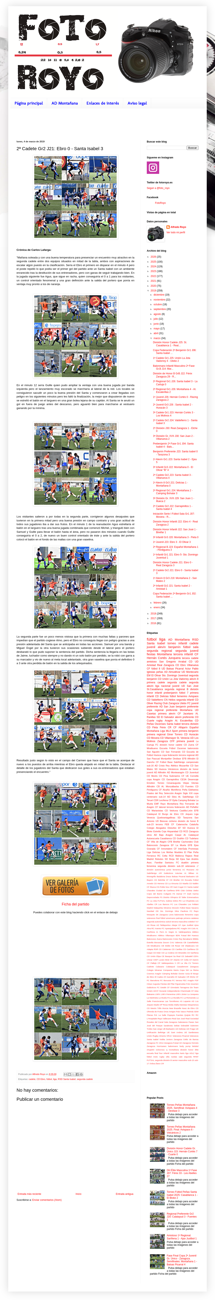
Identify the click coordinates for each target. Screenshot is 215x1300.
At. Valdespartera (183, 932)
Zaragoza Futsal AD (173, 1043)
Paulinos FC (186, 911)
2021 (154, 280)
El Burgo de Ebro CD (171, 814)
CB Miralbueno (153, 946)
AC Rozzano (188, 870)
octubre (158, 304)
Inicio (78, 1194)
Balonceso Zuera (154, 939)
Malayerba (158, 908)
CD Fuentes (187, 786)
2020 (154, 285)
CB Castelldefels (190, 942)
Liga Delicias (153, 852)
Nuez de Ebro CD (190, 1008)
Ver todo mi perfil (175, 232)
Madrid (150, 908)
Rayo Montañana (169, 804)
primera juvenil (185, 741)
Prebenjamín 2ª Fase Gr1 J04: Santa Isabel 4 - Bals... (173, 445)
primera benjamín (188, 731)
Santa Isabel (174, 723)
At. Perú (160, 932)
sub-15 (191, 1060)
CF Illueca (151, 887)
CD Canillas (177, 949)
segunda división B (163, 1060)
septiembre (160, 309)
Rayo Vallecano (165, 1018)
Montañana (186, 710)
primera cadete (156, 682)
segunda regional (159, 650)
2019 (154, 290)
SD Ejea (180, 859)
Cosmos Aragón (154, 973)
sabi (181, 1057)
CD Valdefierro (155, 699)
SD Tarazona (185, 817)
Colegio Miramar (154, 970)
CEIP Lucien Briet (161, 960)
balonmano (173, 1046)
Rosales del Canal (155, 1022)
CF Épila (173, 800)
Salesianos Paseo (186, 1022)
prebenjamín (171, 692)
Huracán (163, 991)
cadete (32, 1079)
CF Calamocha (179, 824)
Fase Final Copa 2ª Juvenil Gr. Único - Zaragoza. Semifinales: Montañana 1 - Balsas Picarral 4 (182, 1260)
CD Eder (157, 953)
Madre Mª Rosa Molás (163, 1005)
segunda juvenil (186, 650)
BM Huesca (193, 935)
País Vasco (181, 1011)
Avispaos (193, 696)
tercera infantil (183, 654)
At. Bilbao (189, 873)
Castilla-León (185, 810)
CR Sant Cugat (176, 887)
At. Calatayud (191, 835)
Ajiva (196, 925)
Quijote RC (189, 1015)
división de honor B (188, 821)
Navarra (194, 908)
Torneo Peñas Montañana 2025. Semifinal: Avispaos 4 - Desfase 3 (182, 1107)
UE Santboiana (191, 1032)
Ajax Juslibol (187, 925)
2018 (154, 613)
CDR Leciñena (161, 800)
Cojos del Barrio (154, 894)
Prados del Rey (155, 793)
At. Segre (169, 932)
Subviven (194, 1025)
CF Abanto (175, 960)
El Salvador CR (182, 977)
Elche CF (194, 977)
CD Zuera (189, 745)
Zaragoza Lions (166, 914)
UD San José (189, 686)
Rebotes (159, 859)
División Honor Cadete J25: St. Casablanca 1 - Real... (170, 344)
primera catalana (191, 918)
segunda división (166, 866)
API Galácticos (166, 873)
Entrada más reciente (29, 1194)
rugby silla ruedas (168, 1057)
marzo (157, 338)
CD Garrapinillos (170, 779)
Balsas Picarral (178, 876)
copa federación (170, 755)
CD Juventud (191, 772)
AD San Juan (167, 706)
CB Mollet (165, 946)
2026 (154, 256)
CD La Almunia (171, 883)
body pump (185, 1046)
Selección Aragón (173, 793)
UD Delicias (180, 1029)
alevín (162, 647)
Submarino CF (176, 776)
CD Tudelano (191, 838)
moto (155, 1057)
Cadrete (150, 966)
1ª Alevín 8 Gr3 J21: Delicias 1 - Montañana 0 (170, 484)
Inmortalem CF (169, 848)
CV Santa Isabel (191, 887)
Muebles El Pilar (183, 852)
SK (157, 914)
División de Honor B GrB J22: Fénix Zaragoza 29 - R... (172, 375)
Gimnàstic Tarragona (180, 987)
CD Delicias (161, 696)
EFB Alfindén (189, 758)
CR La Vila (182, 963)
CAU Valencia (176, 942)
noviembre (160, 299)
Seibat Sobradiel (181, 1025)
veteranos (190, 866)
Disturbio (172, 828)
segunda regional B (176, 689)
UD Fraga (190, 1029)
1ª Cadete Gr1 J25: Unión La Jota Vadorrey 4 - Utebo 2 (171, 359)
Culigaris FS (169, 894)
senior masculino (179, 1060)
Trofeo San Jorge (154, 1029)
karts (182, 1053)
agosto (158, 314)
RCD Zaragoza (190, 831)
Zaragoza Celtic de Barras (186, 1039)
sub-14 (162, 797)
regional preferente (166, 710)
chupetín (150, 1050)
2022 (154, 276)
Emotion (151, 783)
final (158, 918)
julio (156, 318)
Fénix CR (165, 727)
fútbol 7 (183, 692)
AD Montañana (64, 103)
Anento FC (159, 928)
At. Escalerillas (184, 720)
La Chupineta (189, 901)
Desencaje (193, 779)
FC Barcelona (153, 980)
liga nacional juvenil (167, 686)
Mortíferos (176, 789)
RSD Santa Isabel (67, 1079)
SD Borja (169, 859)
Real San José (178, 1018)
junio (157, 323)
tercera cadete (190, 658)
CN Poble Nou (162, 887)
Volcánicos (173, 769)
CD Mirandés (180, 953)
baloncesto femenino (183, 914)
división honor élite (189, 1050)
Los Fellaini (193, 904)
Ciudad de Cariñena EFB (168, 890)
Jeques (189, 814)
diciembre (159, 294)
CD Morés (152, 776)
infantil (182, 643)
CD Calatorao (165, 949)
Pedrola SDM (192, 1011)
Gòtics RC (177, 901)
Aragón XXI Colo (188, 928)
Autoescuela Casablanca (159, 838)
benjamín (174, 647)
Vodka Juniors (166, 1039)
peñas (159, 672)
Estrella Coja (159, 831)
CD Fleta (152, 727)
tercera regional (187, 755)
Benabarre (187, 939)
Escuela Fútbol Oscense (173, 748)
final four (159, 1053)
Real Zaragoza (165, 665)
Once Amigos (169, 1011)
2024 (154, 266)
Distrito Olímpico (170, 897)
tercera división (190, 723)
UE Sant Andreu (175, 1032)
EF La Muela (178, 845)
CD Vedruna (171, 810)
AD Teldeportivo (163, 925)
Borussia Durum (161, 942)
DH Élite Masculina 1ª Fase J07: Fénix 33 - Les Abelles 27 (182, 1173)
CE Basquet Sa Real (171, 956)
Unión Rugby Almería (156, 1036)
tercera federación (176, 807)
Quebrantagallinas (166, 817)
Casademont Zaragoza (187, 966)
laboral (162, 807)
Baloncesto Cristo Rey (172, 939)
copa (149, 710)
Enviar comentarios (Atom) (47, 1200)
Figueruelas (180, 984)
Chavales (151, 890)
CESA (183, 779)
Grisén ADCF (153, 991)
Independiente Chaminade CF (180, 991)
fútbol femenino (178, 696)
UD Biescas (161, 821)
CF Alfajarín (180, 727)
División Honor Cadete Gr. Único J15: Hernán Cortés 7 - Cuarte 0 (182, 1151)
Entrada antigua (124, 1194)
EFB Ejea (193, 845)
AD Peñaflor (192, 807)
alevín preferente (184, 717)
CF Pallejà (151, 963)
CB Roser (175, 946)
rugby (159, 720)
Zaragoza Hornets (190, 1043)
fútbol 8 (155, 668)
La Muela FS (164, 998)
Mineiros (167, 908)
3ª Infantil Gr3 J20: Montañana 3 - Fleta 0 (175, 537)
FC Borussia (165, 980)
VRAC (169, 1036)
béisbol (195, 1046)
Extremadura (192, 897)
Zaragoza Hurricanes (156, 1046)
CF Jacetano (185, 713)
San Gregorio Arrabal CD (175, 661)
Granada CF (153, 848)
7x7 (196, 921)
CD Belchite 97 (161, 880)
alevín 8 (194, 679)
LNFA (157, 994)
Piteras (150, 1015)
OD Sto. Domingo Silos (167, 911)
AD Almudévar (172, 672)
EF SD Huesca (186, 828)
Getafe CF (165, 987)
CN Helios (169, 699)
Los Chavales (180, 904)
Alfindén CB (153, 786)
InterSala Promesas (188, 848)
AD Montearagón (175, 772)
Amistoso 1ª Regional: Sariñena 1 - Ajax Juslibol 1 (182, 1237)
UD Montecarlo (190, 672)
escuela (150, 1053)
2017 (154, 618)
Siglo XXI (188, 793)
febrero (158, 602)
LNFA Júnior (181, 994)
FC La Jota (152, 901)
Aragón (169, 720)
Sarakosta (168, 1025)
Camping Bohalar (186, 800)
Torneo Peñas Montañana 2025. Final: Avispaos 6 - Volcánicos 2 (181, 1129)
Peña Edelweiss (190, 789)
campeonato (192, 762)
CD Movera (153, 738)
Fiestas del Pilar (167, 984)
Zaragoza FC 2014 (155, 1043)
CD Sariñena (192, 953)
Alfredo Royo (178, 227)
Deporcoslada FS (154, 897)
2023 (154, 271)
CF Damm (193, 960)
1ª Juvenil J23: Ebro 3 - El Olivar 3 (172, 542)
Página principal (28, 103)
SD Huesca (160, 769)
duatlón (185, 862)
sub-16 (150, 765)
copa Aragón (153, 779)
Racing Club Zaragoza (166, 703)
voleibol (191, 921)
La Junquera (192, 994)
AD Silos (172, 797)
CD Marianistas (155, 810)
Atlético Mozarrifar (180, 765)
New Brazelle (175, 1008)
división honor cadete (171, 745)
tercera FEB (162, 824)
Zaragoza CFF (166, 741)
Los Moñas (167, 852)
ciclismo (173, 821)
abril (156, 333)
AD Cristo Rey (162, 765)
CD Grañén (178, 838)
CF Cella (184, 960)
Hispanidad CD (174, 831)
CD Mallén (193, 883)
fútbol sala (190, 647)
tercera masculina (180, 921)
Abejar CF (176, 925)
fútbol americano (167, 918)
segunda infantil (185, 699)
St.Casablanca (155, 689)
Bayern (150, 880)
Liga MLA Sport (169, 731)
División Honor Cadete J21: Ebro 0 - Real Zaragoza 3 (173, 564)
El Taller (182, 897)
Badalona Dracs (164, 876)
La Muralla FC (176, 998)
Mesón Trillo (155, 1008)
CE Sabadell (186, 956)
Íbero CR (160, 1063)
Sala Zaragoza (170, 1022)
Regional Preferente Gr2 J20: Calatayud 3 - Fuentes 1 (182, 1216)
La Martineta (152, 998)
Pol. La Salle (160, 1015)
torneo (171, 643)
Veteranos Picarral (181, 1036)
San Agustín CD (155, 752)
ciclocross (160, 1050)
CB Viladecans (188, 946)
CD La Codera (167, 953)
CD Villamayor (168, 738)
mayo (157, 328)
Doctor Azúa (184, 973)
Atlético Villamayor (166, 935)
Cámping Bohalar (170, 973)
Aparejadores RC (172, 928)
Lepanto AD (188, 1001)
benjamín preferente (187, 706)
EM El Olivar (154, 675)
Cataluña (194, 824)
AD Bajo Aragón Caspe (167, 835)
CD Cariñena (189, 949)
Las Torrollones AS (173, 1001)
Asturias (178, 873)
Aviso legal (137, 103)
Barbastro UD (192, 876)
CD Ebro (41, 1079)
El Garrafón (169, 977)
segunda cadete (85, 1079)
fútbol (49, 1079)
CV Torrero (193, 963)
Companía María (171, 970)
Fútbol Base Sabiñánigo (172, 762)
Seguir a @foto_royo (158, 188)
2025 (154, 261)
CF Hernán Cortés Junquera (172, 656)
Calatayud (170, 966)
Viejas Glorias (190, 783)
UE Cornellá (192, 776)
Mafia (176, 1005)
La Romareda (190, 998)
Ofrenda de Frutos (155, 1011)
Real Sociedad (191, 1018)
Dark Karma (192, 894)
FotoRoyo (160, 203)
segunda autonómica (156, 921)
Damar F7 (181, 894)
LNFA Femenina (168, 994)
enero (157, 607)
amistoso (152, 661)
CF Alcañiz (164, 789)
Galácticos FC (153, 987)
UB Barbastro (169, 1029)
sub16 (168, 921)
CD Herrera (159, 883)
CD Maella (183, 883)
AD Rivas (151, 925)
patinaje (179, 918)
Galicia (169, 901)
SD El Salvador (165, 717)
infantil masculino (171, 1053)
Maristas (183, 1005)
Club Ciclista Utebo (189, 890)
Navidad (150, 911)
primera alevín (166, 713)
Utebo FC (185, 703)
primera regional (156, 734)
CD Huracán (191, 734)
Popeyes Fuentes (175, 1015)
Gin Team (194, 987)
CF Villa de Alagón (157, 841)
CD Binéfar (175, 880)
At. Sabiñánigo (186, 797)
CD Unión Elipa (154, 956)
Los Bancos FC (165, 904)
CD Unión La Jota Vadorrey (173, 679)
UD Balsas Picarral (172, 668)
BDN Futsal (181, 935)
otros (149, 835)
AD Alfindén (160, 772)
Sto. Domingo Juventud (175, 675)
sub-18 (180, 866)
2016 (154, 623)
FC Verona (177, 980)
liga (55, 1079)
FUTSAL (161, 901)
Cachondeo (187, 841)
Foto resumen (192, 984)
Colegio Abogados (156, 828)
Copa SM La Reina (189, 970)
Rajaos (188, 855)
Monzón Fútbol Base (181, 908)
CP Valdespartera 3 (167, 963)
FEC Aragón (188, 980)
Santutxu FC (172, 862)
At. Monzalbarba (170, 786)
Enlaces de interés (102, 103)
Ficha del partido (75, 904)
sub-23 (150, 824)
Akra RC (150, 928)
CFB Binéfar (174, 841)
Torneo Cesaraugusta (168, 783)
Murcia (165, 1008)
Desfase (177, 758)
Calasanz (160, 966)
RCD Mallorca (176, 855)
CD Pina (163, 776)
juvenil (151, 647)
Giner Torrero (175, 734)
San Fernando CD (175, 752)
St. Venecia (183, 738)
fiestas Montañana (159, 654)
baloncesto (193, 748)
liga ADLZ (190, 1053)
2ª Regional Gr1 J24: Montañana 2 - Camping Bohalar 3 (173, 492)
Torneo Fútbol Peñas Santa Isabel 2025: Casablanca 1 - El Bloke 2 (182, 1194)
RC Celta (162, 855)
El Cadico (159, 977)
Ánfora (152, 1063)
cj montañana (172, 1050)
